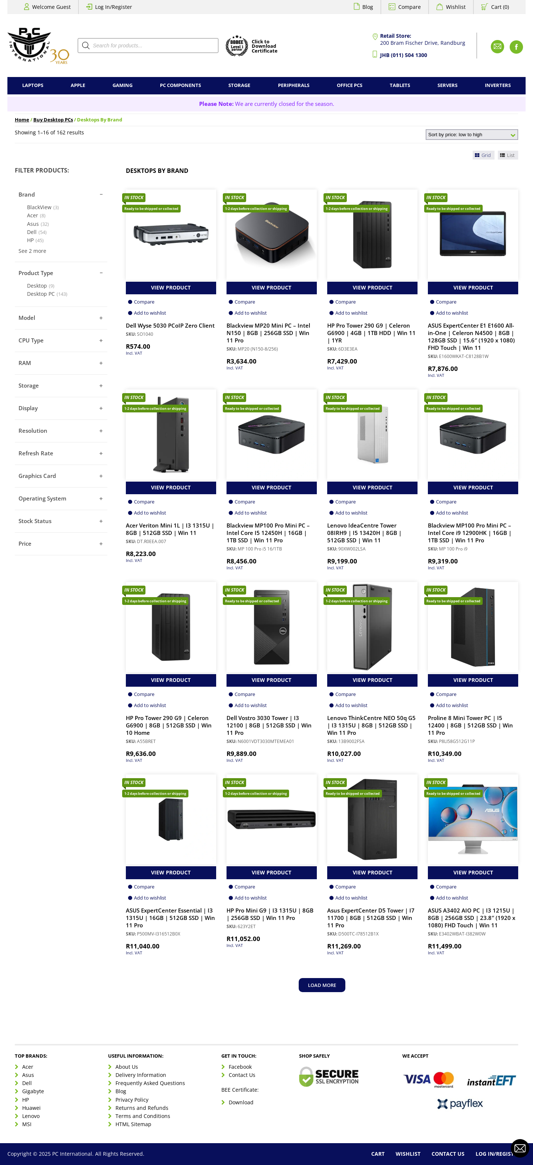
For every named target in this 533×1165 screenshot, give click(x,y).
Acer (27, 1066)
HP (25, 1099)
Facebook (240, 1066)
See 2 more (32, 251)
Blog (367, 6)
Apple (78, 85)
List (506, 155)
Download (241, 1102)
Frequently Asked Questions (150, 1083)
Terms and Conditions (142, 1115)
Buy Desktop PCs (53, 120)
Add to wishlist (150, 312)
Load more (322, 985)
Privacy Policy (131, 1099)
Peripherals (293, 85)
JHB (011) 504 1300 (403, 54)
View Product (171, 287)
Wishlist (456, 6)
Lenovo (31, 1115)
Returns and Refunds (141, 1107)
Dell (27, 1083)
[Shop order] (471, 134)
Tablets (400, 85)
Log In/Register (113, 6)
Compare (409, 6)
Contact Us (242, 1074)
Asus (28, 1074)
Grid (482, 155)
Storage (239, 85)
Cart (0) (500, 6)
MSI (26, 1124)
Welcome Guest (51, 6)
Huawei (31, 1107)
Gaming (123, 85)
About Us (126, 1066)
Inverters (498, 85)
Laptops (32, 85)
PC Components (180, 85)
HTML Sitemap (133, 1124)
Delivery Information (140, 1074)
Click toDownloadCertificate (265, 47)
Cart (378, 1153)
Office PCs (349, 85)
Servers (447, 85)
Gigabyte (33, 1091)
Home (22, 120)
